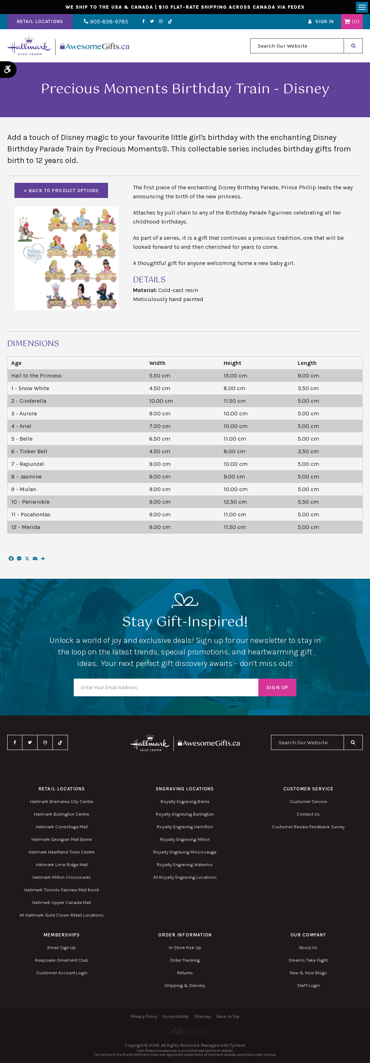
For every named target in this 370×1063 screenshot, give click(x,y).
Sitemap (202, 1017)
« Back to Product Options (61, 191)
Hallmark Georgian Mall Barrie (61, 840)
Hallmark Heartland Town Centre (62, 853)
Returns (185, 973)
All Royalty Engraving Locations (185, 878)
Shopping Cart (347, 22)
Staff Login (308, 986)
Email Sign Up (61, 948)
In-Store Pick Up (185, 948)
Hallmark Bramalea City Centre (61, 802)
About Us (308, 948)
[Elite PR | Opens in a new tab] (185, 1032)
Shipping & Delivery (184, 986)
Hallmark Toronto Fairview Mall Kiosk (61, 891)
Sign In (324, 23)
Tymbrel (237, 1046)
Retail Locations (40, 23)
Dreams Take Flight (308, 961)
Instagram (156, 23)
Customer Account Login (61, 973)
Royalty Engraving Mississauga (184, 853)
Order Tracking (185, 961)
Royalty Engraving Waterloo (185, 865)
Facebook (139, 23)
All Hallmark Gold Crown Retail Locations (62, 916)
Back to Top (228, 1017)
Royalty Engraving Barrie (185, 802)
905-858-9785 (104, 22)
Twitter (147, 23)
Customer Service (308, 802)
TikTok (165, 23)
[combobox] (297, 46)
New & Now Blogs (308, 973)
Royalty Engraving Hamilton (185, 827)
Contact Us (308, 815)
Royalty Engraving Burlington (185, 815)
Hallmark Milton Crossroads (62, 878)
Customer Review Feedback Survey (308, 827)
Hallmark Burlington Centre (61, 815)
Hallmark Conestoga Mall (62, 827)
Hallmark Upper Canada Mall (61, 903)
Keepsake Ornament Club (61, 961)
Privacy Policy (144, 1017)
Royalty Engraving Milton (185, 840)
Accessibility (176, 1017)
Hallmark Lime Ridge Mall (62, 865)
